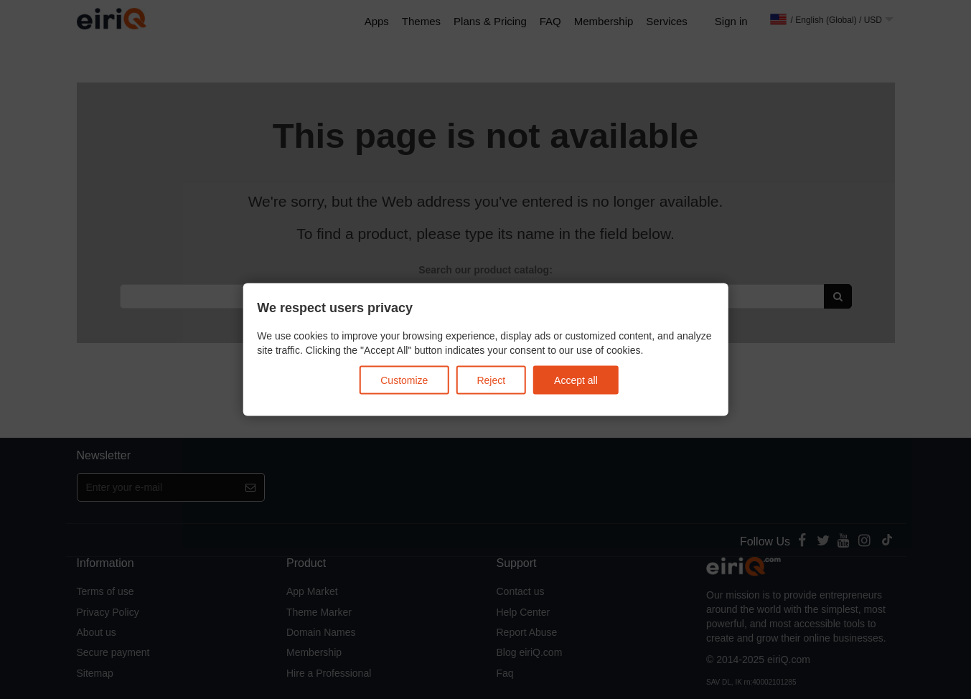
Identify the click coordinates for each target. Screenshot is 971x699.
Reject (491, 379)
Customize (404, 379)
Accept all (576, 379)
